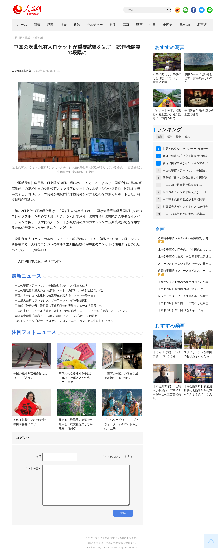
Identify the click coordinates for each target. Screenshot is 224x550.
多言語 (202, 24)
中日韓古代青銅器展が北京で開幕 (184, 199)
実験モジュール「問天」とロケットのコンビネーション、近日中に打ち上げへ (64, 320)
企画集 (167, 24)
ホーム (22, 24)
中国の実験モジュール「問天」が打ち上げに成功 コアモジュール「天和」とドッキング (71, 310)
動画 (139, 24)
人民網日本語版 (21, 37)
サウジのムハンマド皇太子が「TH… (186, 192)
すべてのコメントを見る (117, 456)
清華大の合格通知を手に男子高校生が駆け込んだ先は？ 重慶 (76, 378)
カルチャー (95, 24)
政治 (77, 24)
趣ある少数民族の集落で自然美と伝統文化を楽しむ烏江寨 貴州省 (76, 424)
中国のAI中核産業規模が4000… (182, 184)
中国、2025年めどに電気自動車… (184, 213)
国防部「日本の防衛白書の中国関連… (187, 177)
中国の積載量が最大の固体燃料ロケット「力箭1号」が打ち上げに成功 (59, 290)
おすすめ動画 (170, 325)
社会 (63, 24)
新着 (37, 24)
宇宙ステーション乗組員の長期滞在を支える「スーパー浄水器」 (55, 295)
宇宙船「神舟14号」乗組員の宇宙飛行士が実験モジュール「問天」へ (58, 305)
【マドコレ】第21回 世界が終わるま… (182, 289)
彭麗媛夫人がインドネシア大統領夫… (187, 206)
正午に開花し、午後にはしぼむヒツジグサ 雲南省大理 (167, 78)
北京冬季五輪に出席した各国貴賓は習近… (184, 256)
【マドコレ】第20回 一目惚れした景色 (183, 303)
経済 (50, 24)
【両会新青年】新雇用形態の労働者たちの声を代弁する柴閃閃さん (198, 390)
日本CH (184, 24)
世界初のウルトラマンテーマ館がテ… (187, 148)
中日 (152, 24)
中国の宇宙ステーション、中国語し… (187, 170)
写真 (126, 24)
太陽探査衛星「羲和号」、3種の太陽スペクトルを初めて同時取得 (56, 315)
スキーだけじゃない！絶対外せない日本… (184, 263)
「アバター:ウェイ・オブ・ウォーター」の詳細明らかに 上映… (121, 424)
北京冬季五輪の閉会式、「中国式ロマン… (184, 249)
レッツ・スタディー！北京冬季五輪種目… (184, 296)
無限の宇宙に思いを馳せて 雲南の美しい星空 (198, 78)
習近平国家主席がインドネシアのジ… (187, 163)
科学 (113, 24)
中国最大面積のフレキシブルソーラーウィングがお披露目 (51, 300)
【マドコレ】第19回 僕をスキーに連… (182, 310)
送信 (123, 513)
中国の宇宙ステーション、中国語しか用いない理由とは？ (51, 285)
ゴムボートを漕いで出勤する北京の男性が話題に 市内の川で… (167, 114)
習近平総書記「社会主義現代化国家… (187, 155)
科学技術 (39, 37)
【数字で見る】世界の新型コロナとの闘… (184, 282)
